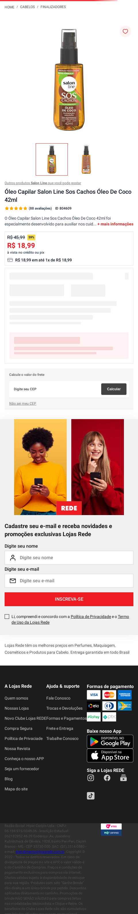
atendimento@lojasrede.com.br (40, 852)
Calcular (113, 389)
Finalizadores (53, 7)
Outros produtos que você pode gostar (43, 183)
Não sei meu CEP (22, 403)
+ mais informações (115, 224)
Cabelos (27, 7)
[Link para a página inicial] (9, 7)
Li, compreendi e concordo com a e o (70, 619)
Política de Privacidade (91, 616)
